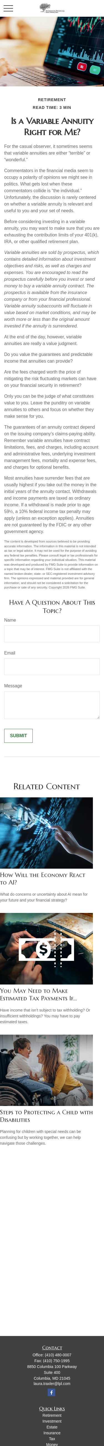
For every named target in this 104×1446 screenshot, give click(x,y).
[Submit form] (18, 736)
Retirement (51, 1415)
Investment (51, 1421)
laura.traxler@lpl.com (52, 1383)
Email (9, 653)
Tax (52, 1439)
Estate (52, 1427)
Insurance (52, 1433)
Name (10, 620)
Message (13, 685)
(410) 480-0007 (58, 1355)
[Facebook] (51, 1392)
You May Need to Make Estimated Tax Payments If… (38, 994)
